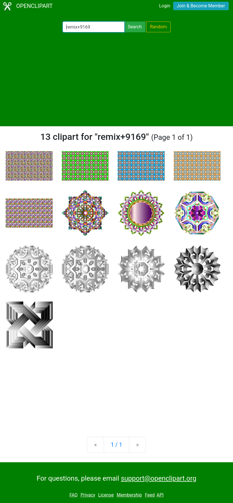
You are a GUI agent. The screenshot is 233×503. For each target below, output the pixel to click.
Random (158, 26)
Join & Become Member (201, 5)
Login (164, 5)
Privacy (88, 495)
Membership (129, 495)
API (160, 495)
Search (135, 26)
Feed (150, 495)
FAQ (73, 495)
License (106, 495)
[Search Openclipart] (93, 27)
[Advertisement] (116, 79)
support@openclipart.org (158, 478)
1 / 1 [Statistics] (116, 444)
